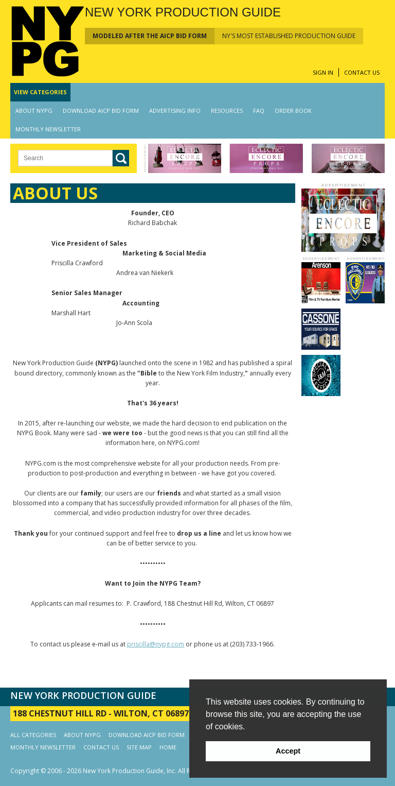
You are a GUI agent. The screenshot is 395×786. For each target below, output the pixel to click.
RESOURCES (227, 110)
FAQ (258, 110)
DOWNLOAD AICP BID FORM (101, 110)
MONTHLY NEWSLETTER (48, 129)
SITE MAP (139, 747)
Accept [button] (288, 751)
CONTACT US (362, 72)
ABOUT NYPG (33, 110)
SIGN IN (323, 72)
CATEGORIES (40, 92)
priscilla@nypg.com (155, 644)
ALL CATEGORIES (33, 735)
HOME (167, 747)
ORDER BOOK (293, 110)
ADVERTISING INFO (175, 110)
